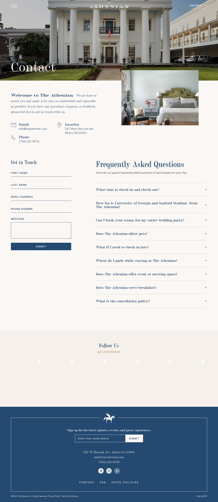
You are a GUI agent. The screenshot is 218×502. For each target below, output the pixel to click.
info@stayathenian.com (33, 128)
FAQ (103, 482)
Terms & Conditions (69, 496)
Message (17, 218)
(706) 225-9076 (29, 141)
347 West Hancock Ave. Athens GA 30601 (79, 131)
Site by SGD (202, 496)
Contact (86, 482)
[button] (14, 6)
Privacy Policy (54, 496)
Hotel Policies (125, 482)
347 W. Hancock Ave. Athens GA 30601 (109, 452)
